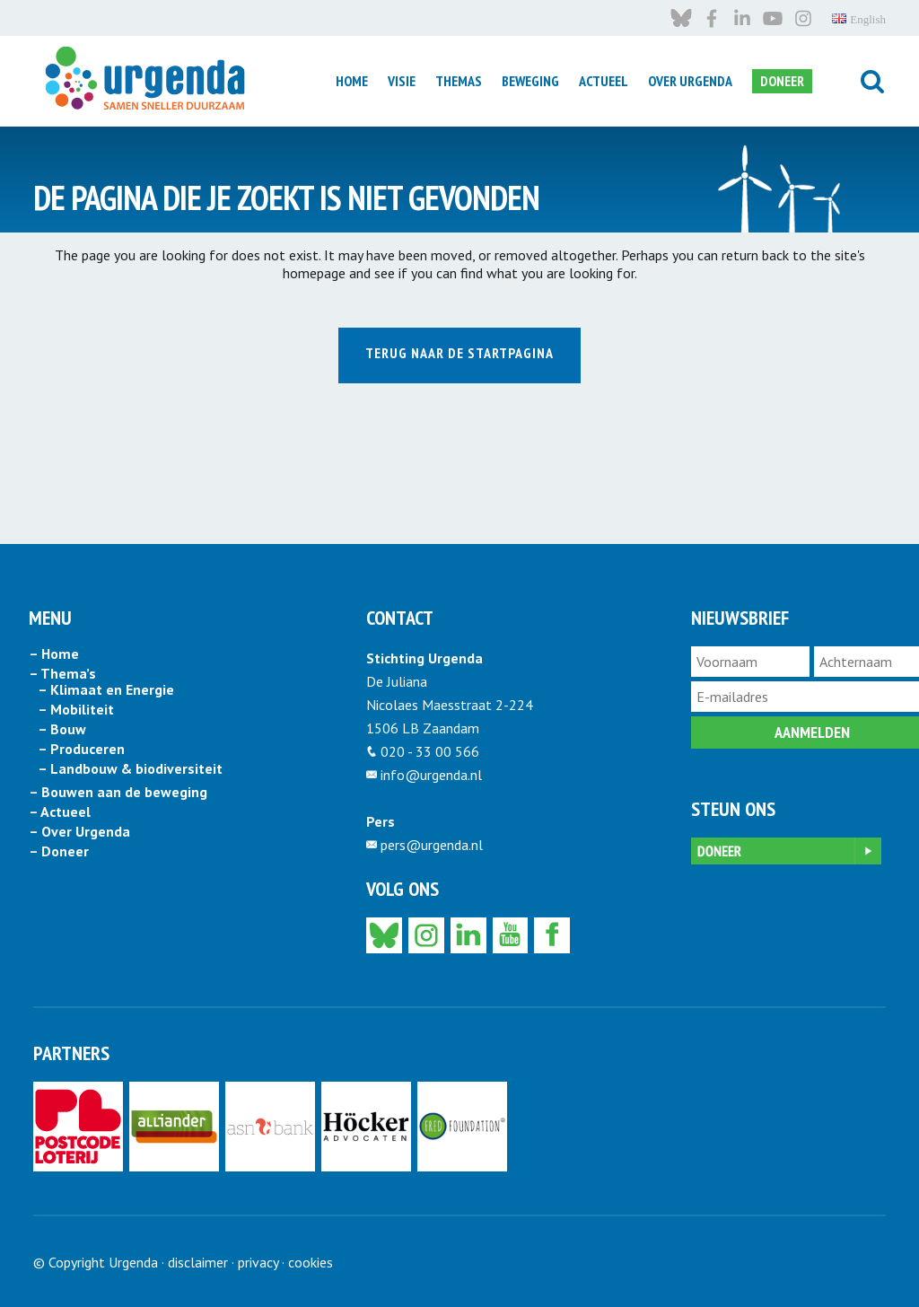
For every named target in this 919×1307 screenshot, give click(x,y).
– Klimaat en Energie (106, 690)
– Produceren (81, 749)
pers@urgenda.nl (432, 845)
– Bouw (62, 730)
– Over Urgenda (79, 832)
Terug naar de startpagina (459, 353)
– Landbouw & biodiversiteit (130, 769)
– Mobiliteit (76, 710)
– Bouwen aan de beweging (118, 793)
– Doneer (59, 852)
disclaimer (198, 1262)
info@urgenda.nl (431, 775)
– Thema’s (62, 674)
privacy (258, 1262)
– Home (54, 654)
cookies (310, 1262)
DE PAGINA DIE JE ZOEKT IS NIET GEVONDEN (286, 197)
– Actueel (60, 812)
